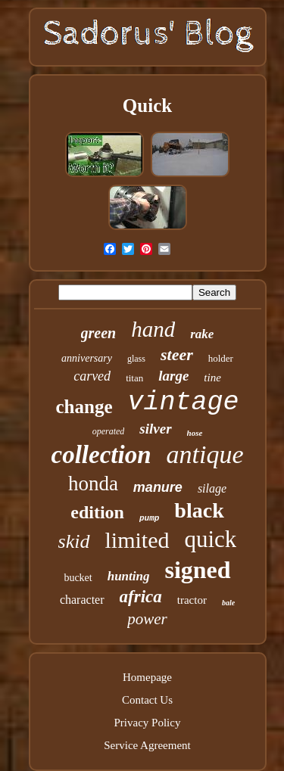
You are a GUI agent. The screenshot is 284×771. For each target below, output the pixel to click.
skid (74, 541)
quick (211, 539)
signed (197, 569)
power (147, 619)
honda (93, 483)
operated (108, 431)
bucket (78, 577)
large (173, 376)
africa (141, 596)
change (83, 406)
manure (158, 487)
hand (153, 329)
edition (97, 512)
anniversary (86, 358)
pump (149, 518)
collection (101, 454)
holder (220, 358)
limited (137, 539)
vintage (183, 402)
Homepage (147, 677)
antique (204, 454)
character (82, 599)
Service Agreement (147, 745)
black (198, 510)
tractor (192, 600)
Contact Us (147, 700)
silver (155, 429)
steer (177, 354)
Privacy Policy (147, 723)
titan (134, 378)
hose (195, 432)
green (99, 333)
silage (212, 488)
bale (228, 602)
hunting (129, 576)
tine (212, 378)
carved (92, 376)
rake (202, 334)
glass (136, 358)
